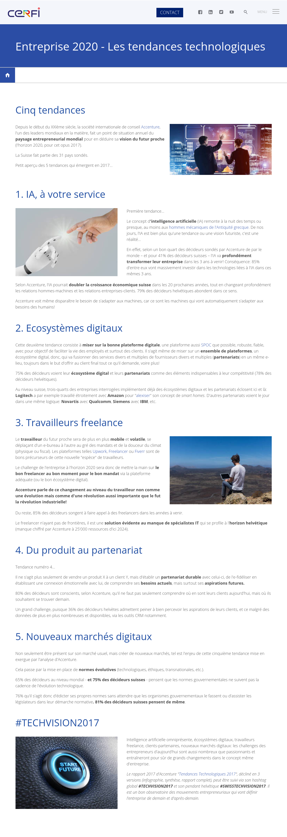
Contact (169, 12)
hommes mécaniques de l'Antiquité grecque (209, 227)
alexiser (143, 395)
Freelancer (118, 451)
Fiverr (140, 451)
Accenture (150, 127)
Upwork (100, 451)
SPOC (206, 345)
